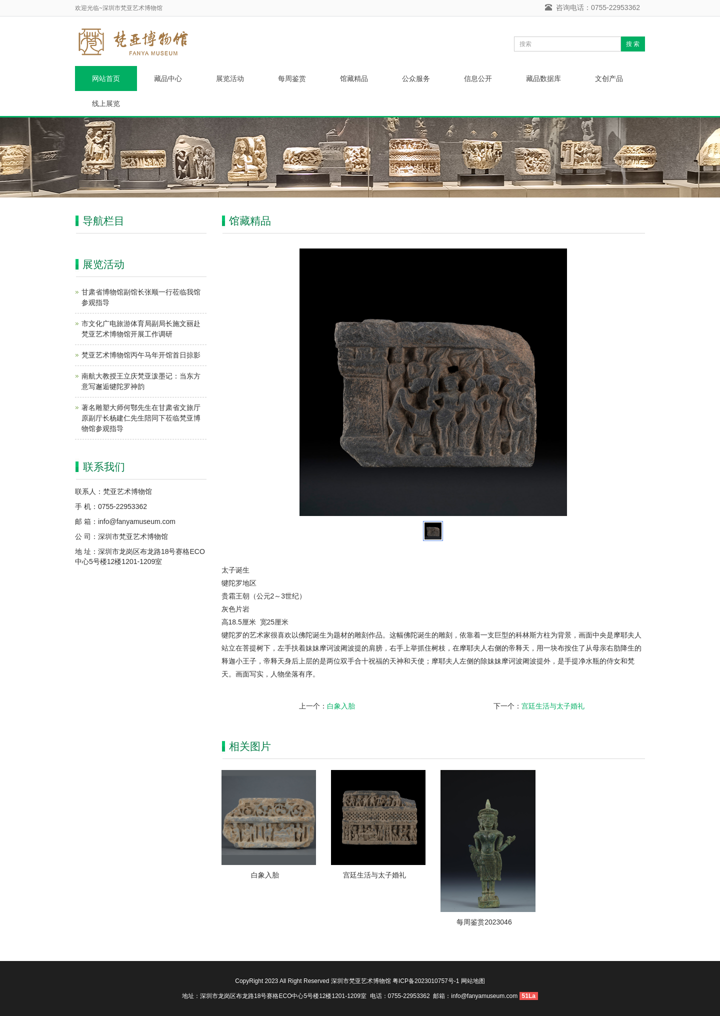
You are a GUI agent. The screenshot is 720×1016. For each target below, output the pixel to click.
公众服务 (416, 78)
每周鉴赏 (292, 78)
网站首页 (106, 78)
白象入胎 (341, 706)
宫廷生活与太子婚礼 (553, 706)
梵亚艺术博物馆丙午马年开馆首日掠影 (141, 355)
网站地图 (473, 981)
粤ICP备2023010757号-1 (425, 981)
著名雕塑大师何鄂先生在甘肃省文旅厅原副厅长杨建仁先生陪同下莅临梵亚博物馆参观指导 (141, 418)
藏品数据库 (543, 78)
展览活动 (230, 78)
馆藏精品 (354, 78)
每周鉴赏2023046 (484, 922)
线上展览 (106, 104)
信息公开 (478, 78)
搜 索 (633, 44)
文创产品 (609, 78)
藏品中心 (168, 78)
